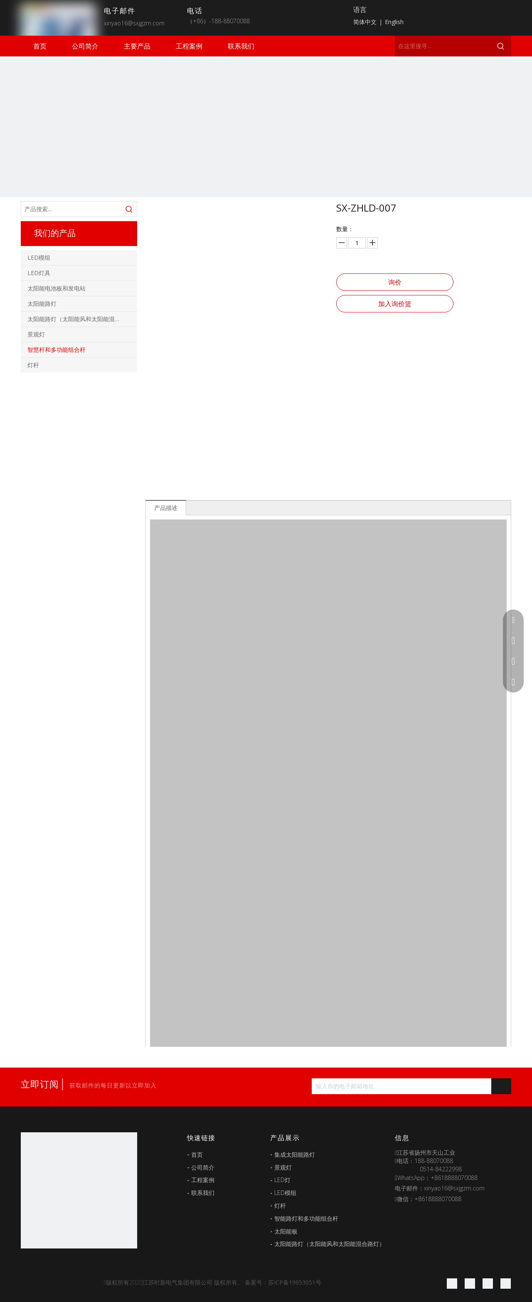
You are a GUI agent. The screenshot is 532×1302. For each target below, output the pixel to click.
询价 (394, 282)
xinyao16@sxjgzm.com (134, 23)
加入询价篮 (394, 303)
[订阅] (501, 1086)
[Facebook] (452, 1283)
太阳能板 (286, 1231)
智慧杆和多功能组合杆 (56, 350)
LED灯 (282, 1180)
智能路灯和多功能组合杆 (306, 1218)
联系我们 (202, 1193)
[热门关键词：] (500, 46)
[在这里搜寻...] (442, 46)
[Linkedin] (470, 1283)
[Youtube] (505, 1283)
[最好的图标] (79, 1190)
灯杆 (33, 365)
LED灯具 (38, 273)
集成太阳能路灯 (294, 1154)
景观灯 (36, 334)
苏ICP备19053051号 (294, 1282)
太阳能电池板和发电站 (56, 288)
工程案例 (202, 1180)
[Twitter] (488, 1283)
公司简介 (202, 1167)
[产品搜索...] (71, 209)
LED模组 (38, 257)
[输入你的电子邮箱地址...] (344, 1086)
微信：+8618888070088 (429, 1199)
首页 (197, 1154)
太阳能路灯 (42, 303)
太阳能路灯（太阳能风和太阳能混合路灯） (82, 319)
